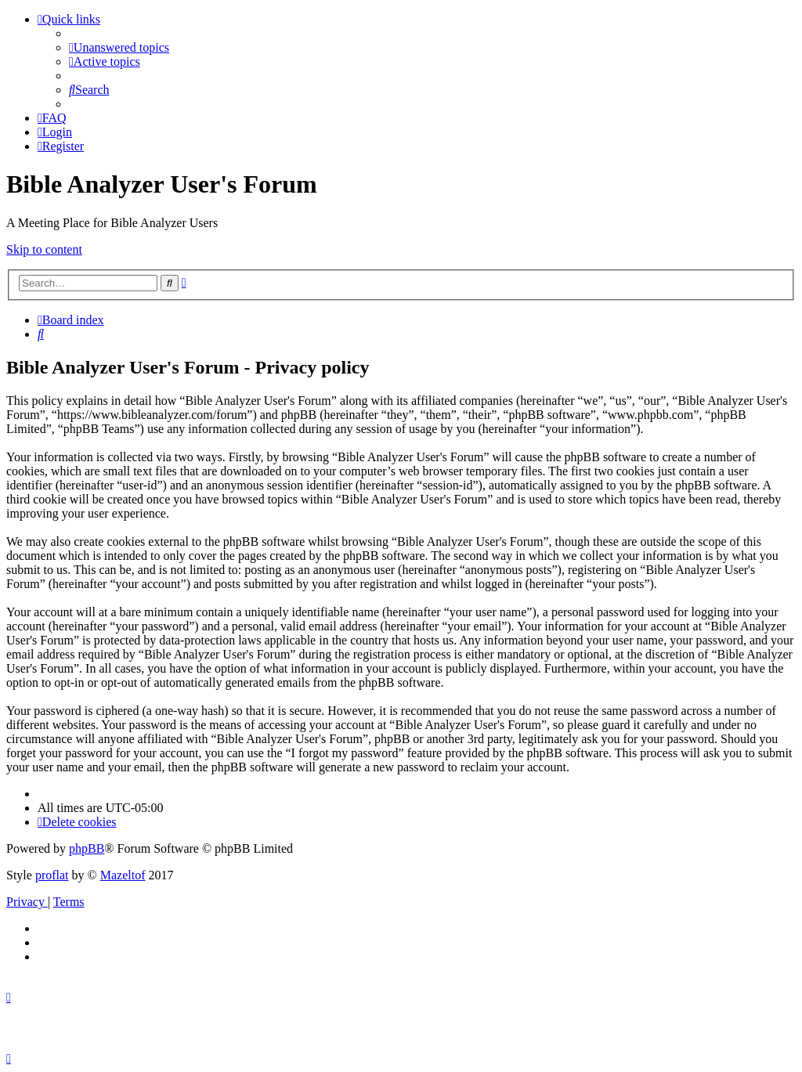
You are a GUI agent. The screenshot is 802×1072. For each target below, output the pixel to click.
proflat (52, 875)
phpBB (86, 848)
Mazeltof (123, 875)
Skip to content (44, 249)
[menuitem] (119, 47)
